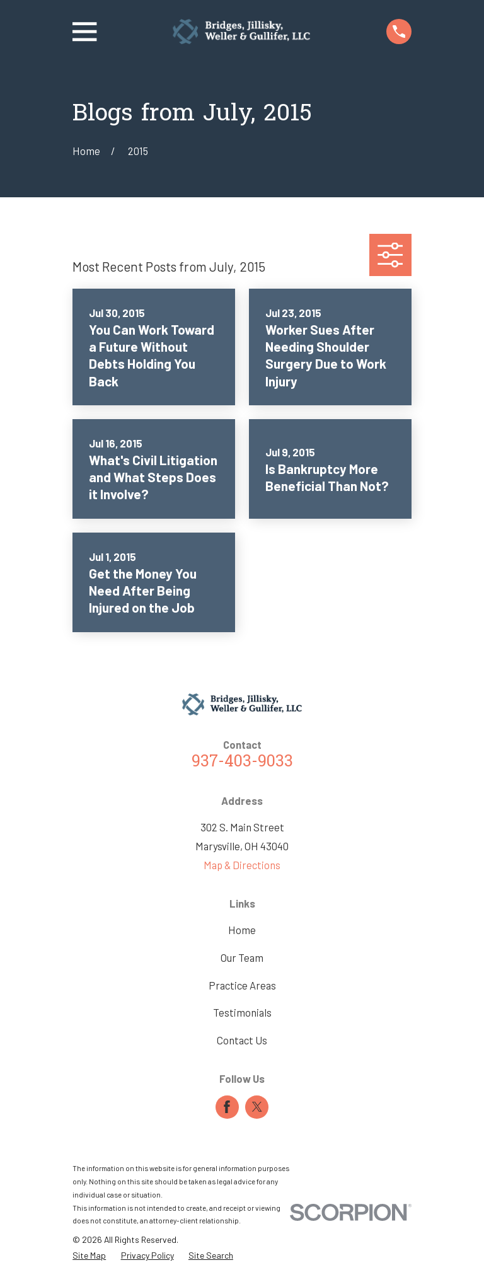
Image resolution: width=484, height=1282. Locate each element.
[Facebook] (227, 1106)
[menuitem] (89, 1255)
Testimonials (242, 1012)
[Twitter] (257, 1106)
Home (242, 929)
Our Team (242, 957)
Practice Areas (242, 985)
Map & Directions (242, 864)
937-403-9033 (242, 762)
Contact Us (242, 1040)
